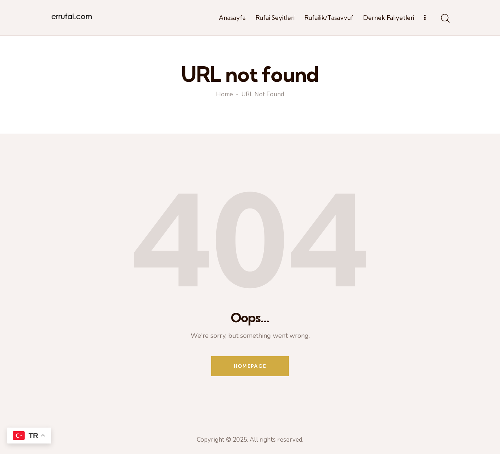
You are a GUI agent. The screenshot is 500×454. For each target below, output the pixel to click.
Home (224, 94)
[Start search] (444, 19)
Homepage (250, 366)
